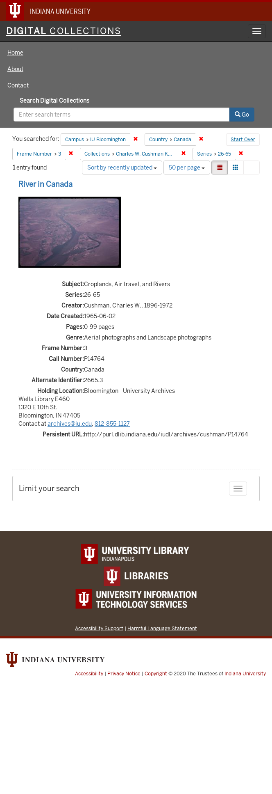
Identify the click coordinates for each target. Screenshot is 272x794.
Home (15, 52)
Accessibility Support (99, 628)
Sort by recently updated (122, 167)
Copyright (156, 673)
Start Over (243, 139)
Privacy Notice (124, 673)
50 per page (187, 167)
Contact (18, 85)
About (15, 69)
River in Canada (45, 184)
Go (242, 114)
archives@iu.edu (70, 423)
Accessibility (89, 673)
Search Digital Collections (54, 100)
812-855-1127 (112, 423)
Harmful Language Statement (162, 628)
